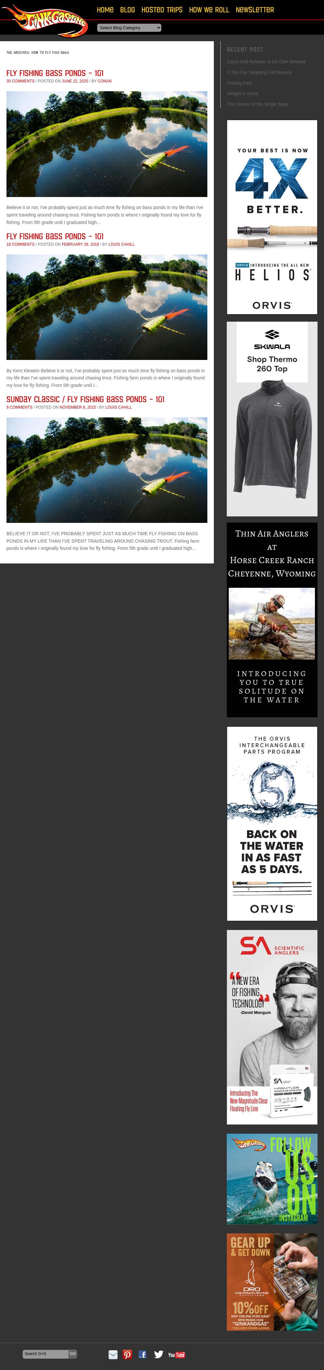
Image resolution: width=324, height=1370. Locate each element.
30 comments (20, 81)
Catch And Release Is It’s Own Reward (266, 61)
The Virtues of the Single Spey (257, 104)
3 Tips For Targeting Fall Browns (259, 72)
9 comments (19, 407)
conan (104, 81)
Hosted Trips (162, 9)
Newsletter (255, 9)
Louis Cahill (122, 244)
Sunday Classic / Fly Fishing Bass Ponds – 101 (85, 399)
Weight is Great (242, 93)
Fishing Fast (239, 83)
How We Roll (209, 9)
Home (105, 9)
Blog (127, 9)
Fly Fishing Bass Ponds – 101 (55, 73)
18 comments (20, 244)
